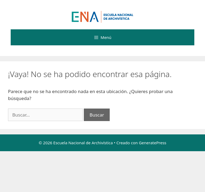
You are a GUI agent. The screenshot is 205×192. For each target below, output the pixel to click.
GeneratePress (152, 142)
